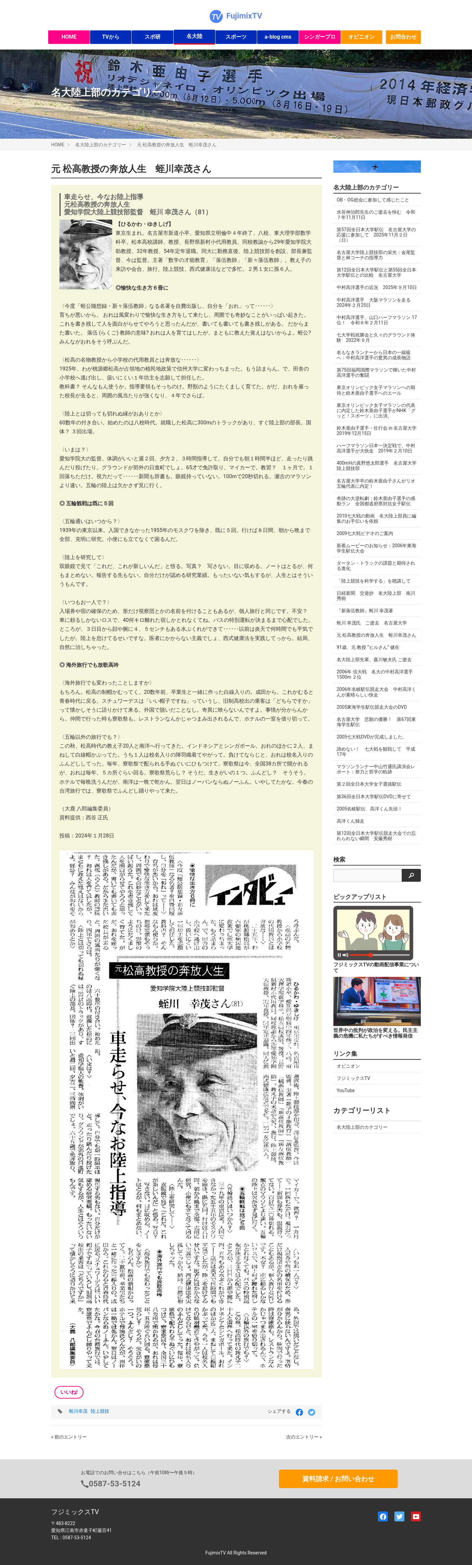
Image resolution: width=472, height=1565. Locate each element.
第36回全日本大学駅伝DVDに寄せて (374, 796)
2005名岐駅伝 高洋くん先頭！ (369, 808)
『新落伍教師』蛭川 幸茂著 (365, 610)
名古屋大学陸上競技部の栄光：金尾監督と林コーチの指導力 (376, 255)
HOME (68, 37)
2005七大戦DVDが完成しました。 (372, 736)
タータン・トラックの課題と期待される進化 (376, 565)
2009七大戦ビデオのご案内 (365, 533)
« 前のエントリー (69, 1437)
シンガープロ (320, 37)
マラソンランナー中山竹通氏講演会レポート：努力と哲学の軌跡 (376, 769)
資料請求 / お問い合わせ (338, 1479)
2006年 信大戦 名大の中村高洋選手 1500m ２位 (375, 674)
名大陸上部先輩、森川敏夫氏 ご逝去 (374, 659)
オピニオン (361, 37)
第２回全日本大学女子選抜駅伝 (369, 784)
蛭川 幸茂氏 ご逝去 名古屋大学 (372, 622)
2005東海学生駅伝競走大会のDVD (372, 707)
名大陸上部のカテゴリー (100, 144)
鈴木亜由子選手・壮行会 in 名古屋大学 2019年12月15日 (379, 430)
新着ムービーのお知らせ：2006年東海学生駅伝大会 (376, 548)
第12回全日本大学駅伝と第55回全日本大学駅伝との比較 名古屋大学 (376, 272)
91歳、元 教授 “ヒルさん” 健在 (368, 647)
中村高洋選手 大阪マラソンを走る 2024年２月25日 (376, 302)
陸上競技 (100, 1411)
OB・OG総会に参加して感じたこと (373, 199)
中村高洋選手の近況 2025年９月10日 (377, 287)
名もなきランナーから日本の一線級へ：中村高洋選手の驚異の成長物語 (374, 355)
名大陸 (194, 36)
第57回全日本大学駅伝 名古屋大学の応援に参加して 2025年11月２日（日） (376, 235)
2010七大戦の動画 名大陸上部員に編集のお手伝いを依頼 (376, 518)
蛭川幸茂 (78, 1411)
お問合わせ (403, 37)
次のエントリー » (304, 1437)
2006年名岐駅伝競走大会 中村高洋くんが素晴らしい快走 (376, 692)
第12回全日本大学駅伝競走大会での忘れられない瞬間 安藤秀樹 (376, 836)
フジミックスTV (353, 1078)
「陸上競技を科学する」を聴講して (374, 581)
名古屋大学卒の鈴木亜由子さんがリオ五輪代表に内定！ (376, 483)
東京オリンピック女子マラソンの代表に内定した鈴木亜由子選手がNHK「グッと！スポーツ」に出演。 (376, 410)
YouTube (345, 1090)
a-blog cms (278, 37)
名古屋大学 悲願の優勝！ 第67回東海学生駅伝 (376, 722)
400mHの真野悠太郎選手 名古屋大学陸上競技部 (377, 465)
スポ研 (152, 37)
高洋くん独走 (350, 821)
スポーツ (236, 37)
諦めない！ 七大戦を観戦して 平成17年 (376, 751)
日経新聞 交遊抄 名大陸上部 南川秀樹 (376, 595)
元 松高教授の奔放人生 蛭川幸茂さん (177, 144)
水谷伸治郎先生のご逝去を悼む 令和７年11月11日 (376, 214)
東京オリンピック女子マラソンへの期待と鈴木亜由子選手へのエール (376, 390)
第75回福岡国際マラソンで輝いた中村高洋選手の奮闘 (376, 372)
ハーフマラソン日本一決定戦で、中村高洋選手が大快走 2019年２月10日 (376, 448)
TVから (110, 37)
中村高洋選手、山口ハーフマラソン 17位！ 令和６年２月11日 (377, 320)
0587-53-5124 (115, 1483)
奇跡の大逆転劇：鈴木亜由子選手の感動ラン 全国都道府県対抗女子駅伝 (376, 501)
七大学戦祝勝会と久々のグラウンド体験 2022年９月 (376, 337)
